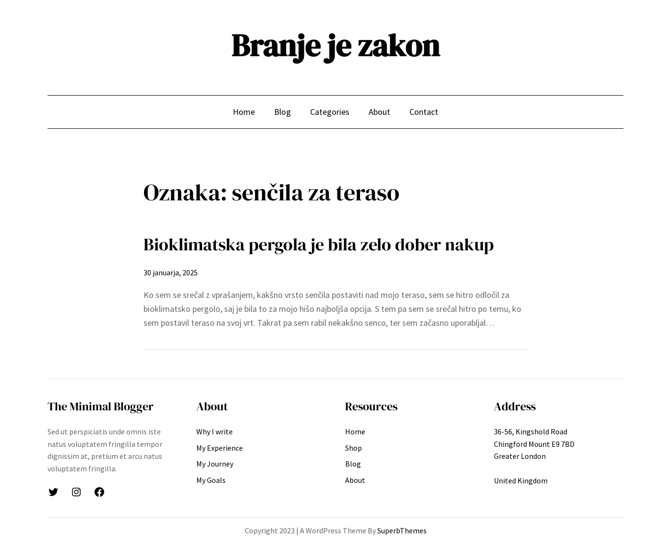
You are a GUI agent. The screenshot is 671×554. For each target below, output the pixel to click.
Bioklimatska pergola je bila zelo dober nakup (319, 244)
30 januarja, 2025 (171, 272)
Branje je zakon (335, 45)
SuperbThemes (402, 530)
